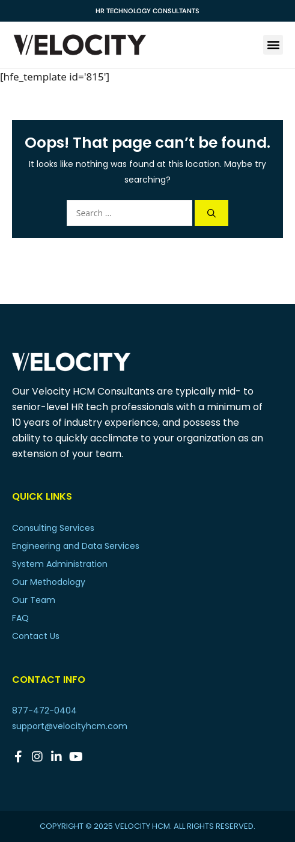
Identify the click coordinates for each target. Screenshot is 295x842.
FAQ (20, 618)
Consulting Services (53, 528)
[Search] (211, 213)
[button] (273, 45)
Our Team (33, 600)
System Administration (60, 564)
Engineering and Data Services (75, 546)
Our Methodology (48, 582)
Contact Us (35, 636)
